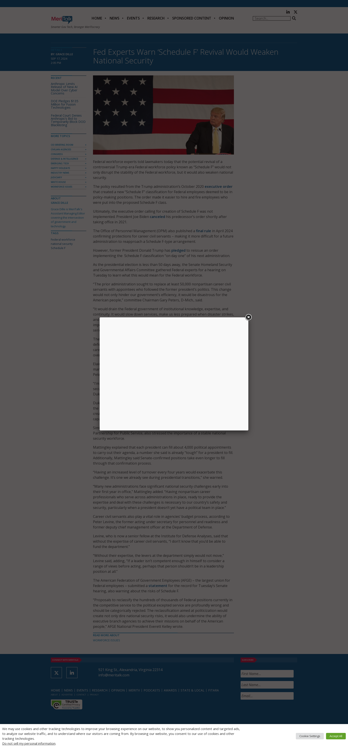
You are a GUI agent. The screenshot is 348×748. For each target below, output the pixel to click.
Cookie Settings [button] (309, 736)
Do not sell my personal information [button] (28, 743)
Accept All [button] (336, 736)
